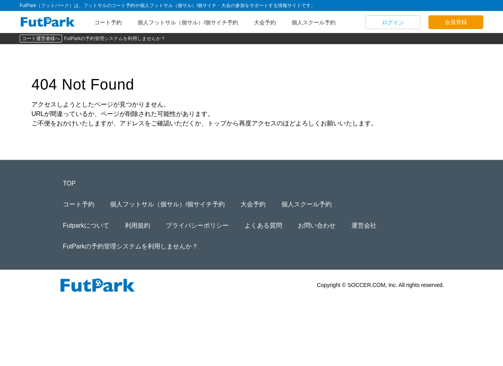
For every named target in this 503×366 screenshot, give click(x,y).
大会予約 (265, 22)
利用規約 (137, 225)
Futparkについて (86, 225)
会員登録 (456, 22)
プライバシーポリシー (197, 225)
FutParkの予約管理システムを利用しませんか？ (114, 38)
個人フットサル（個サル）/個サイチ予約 (188, 22)
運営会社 (363, 225)
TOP (69, 183)
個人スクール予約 (314, 22)
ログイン (393, 22)
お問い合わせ (317, 225)
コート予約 (108, 22)
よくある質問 (263, 225)
